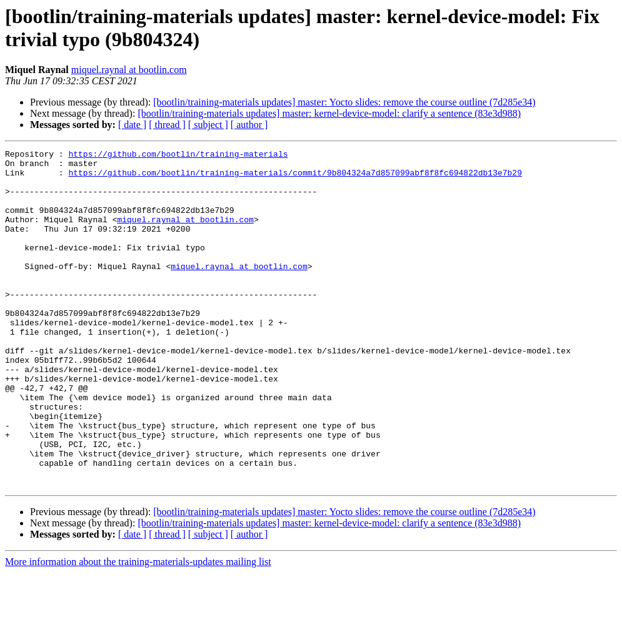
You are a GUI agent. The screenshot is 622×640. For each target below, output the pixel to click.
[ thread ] (167, 124)
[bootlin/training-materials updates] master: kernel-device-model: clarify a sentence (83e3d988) (329, 113)
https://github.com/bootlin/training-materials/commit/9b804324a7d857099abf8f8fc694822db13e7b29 (294, 178)
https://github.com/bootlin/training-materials (178, 155)
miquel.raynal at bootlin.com (129, 69)
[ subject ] (208, 124)
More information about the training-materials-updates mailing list (138, 629)
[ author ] (249, 124)
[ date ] (132, 124)
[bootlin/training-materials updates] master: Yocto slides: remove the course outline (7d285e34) (344, 102)
